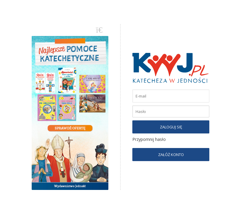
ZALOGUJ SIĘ (171, 127)
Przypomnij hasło (149, 139)
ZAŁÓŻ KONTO (171, 154)
